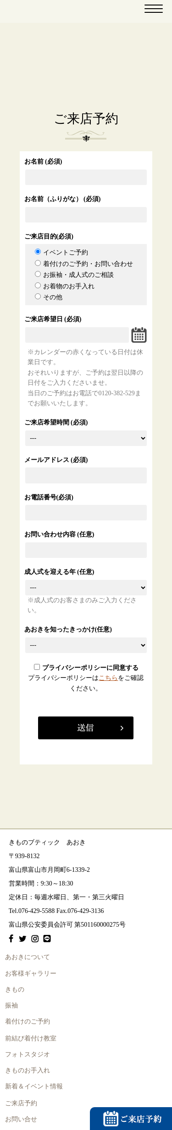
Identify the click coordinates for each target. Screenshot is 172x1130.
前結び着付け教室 (30, 1038)
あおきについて (27, 957)
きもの (14, 989)
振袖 (11, 1005)
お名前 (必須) (43, 161)
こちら (108, 677)
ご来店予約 (21, 1103)
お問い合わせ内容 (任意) (59, 534)
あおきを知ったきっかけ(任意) (68, 629)
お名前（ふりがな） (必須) (62, 199)
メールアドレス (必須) (56, 459)
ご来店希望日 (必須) (53, 319)
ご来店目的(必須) (48, 236)
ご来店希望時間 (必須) (56, 422)
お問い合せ (21, 1119)
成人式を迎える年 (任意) (59, 571)
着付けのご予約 (27, 1021)
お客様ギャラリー (30, 973)
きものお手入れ (27, 1070)
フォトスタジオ (27, 1054)
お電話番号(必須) (48, 497)
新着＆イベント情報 (34, 1086)
